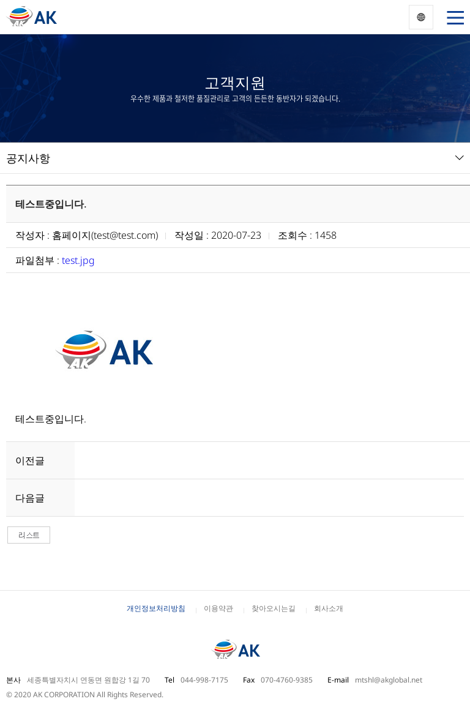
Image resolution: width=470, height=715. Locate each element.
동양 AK (30, 17)
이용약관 (218, 608)
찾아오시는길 (274, 608)
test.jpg (78, 260)
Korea (421, 17)
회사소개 (328, 608)
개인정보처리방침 (156, 608)
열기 (453, 17)
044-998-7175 (204, 680)
